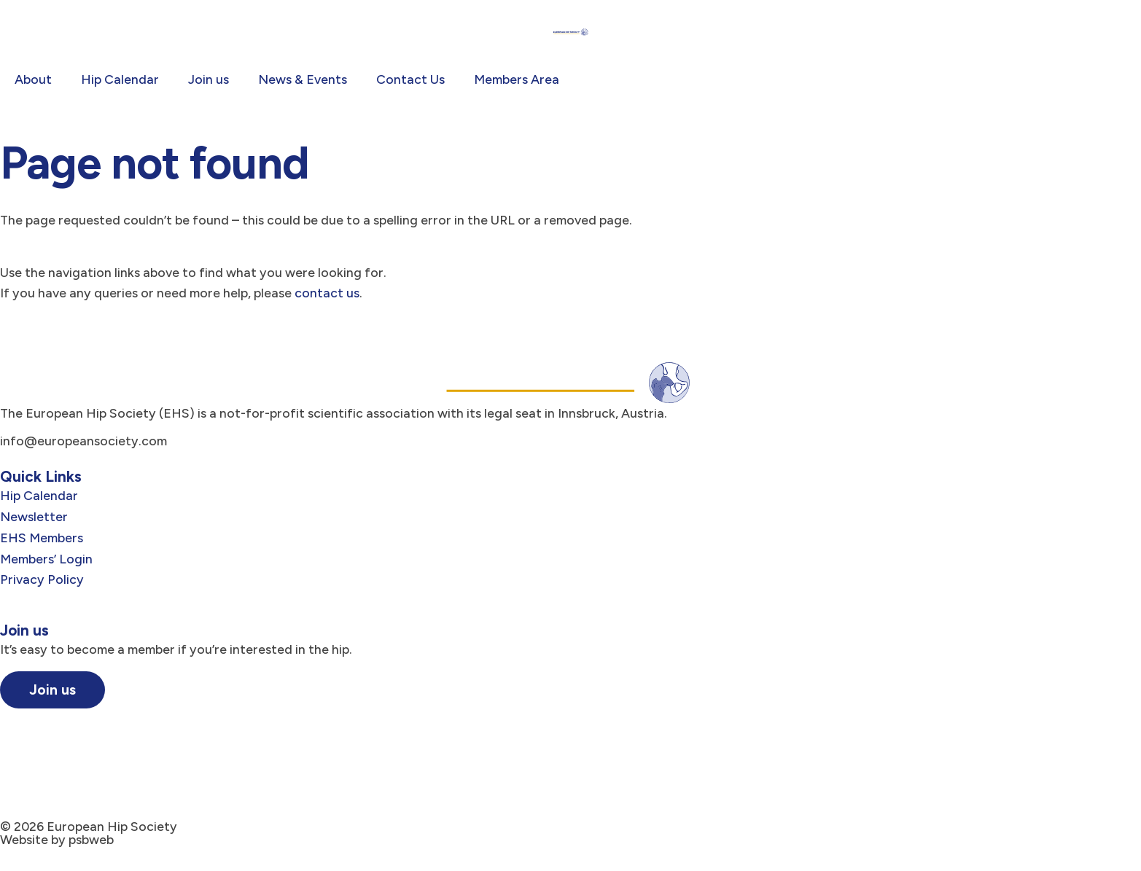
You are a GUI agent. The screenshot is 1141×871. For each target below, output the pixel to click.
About (33, 79)
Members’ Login (46, 558)
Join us (208, 79)
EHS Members (41, 537)
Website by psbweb (57, 839)
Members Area (516, 79)
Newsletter (34, 516)
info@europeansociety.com (83, 440)
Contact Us (410, 79)
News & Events (302, 79)
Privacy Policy (42, 579)
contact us (327, 292)
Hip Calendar (120, 79)
